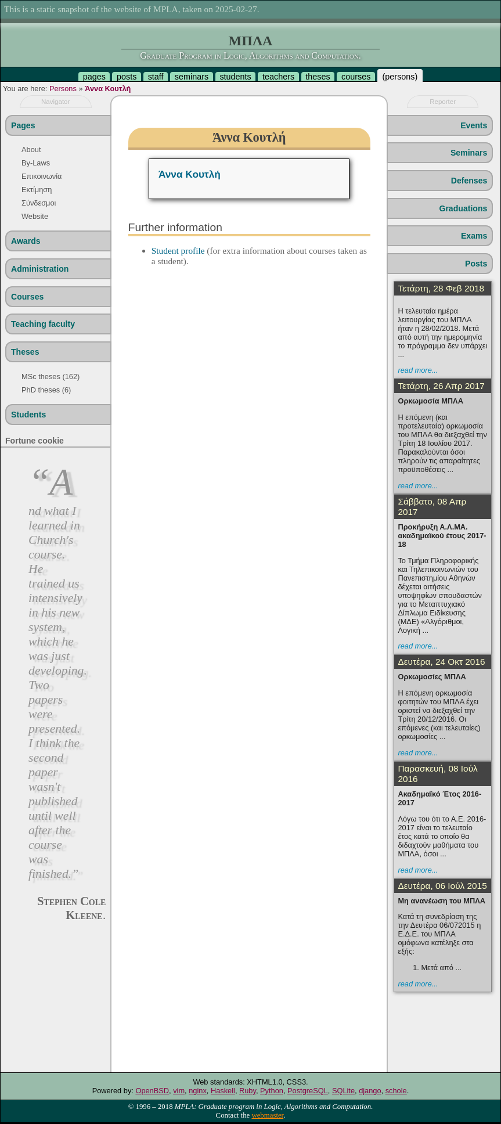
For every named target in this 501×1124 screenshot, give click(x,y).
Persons (63, 88)
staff (156, 76)
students (235, 76)
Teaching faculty (43, 324)
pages (94, 76)
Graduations (463, 208)
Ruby (247, 1090)
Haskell (223, 1090)
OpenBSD (152, 1090)
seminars (191, 76)
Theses (25, 351)
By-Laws (35, 162)
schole (396, 1090)
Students (28, 414)
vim (179, 1090)
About (31, 149)
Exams (474, 235)
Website (34, 216)
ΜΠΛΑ (251, 40)
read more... (418, 370)
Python (271, 1090)
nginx (198, 1090)
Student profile (178, 250)
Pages (23, 125)
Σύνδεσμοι (38, 203)
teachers (278, 76)
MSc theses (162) (50, 376)
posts (126, 76)
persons (400, 76)
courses (355, 76)
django (370, 1090)
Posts (476, 263)
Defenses (469, 180)
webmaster (267, 1115)
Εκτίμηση (36, 189)
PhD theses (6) (46, 390)
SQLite (343, 1090)
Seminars (468, 152)
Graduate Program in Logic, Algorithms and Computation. (250, 55)
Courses (27, 296)
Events (473, 125)
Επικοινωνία (41, 176)
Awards (26, 241)
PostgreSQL (307, 1090)
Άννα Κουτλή (108, 88)
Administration (40, 268)
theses (317, 76)
